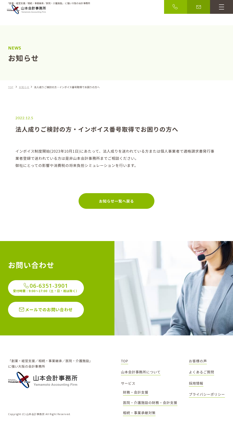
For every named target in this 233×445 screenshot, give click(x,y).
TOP (10, 87)
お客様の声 (198, 360)
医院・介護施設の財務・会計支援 (150, 402)
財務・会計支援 (135, 392)
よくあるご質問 (201, 371)
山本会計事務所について (141, 371)
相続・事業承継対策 (139, 412)
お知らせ (24, 87)
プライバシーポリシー (207, 394)
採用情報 (196, 383)
